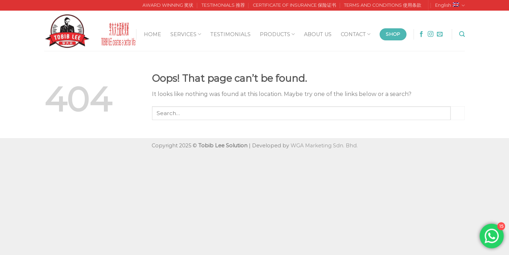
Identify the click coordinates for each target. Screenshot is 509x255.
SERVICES (185, 34)
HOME (152, 34)
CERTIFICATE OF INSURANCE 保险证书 (294, 5)
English (450, 5)
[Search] (462, 34)
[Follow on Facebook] (421, 34)
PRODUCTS (277, 34)
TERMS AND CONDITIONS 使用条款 (382, 5)
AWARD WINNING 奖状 (167, 5)
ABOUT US (318, 34)
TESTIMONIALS (230, 34)
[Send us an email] (440, 34)
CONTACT (355, 34)
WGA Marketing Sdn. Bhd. (324, 145)
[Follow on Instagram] (430, 34)
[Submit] (458, 113)
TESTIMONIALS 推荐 (223, 5)
